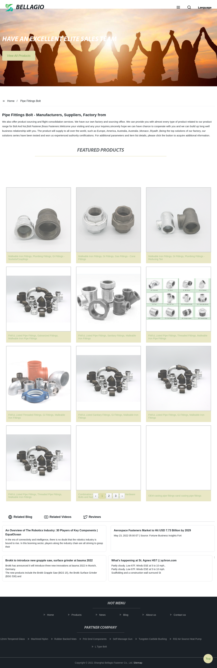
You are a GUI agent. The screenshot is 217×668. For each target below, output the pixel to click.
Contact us (182, 614)
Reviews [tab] (92, 517)
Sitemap (137, 662)
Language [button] (205, 7)
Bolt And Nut (19, 126)
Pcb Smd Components (92, 639)
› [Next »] (122, 495)
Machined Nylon (37, 639)
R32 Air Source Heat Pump (184, 639)
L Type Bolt (98, 646)
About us (153, 614)
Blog (128, 614)
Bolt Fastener (34, 126)
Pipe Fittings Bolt (30, 101)
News (105, 614)
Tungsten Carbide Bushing (150, 639)
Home (11, 101)
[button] (178, 7)
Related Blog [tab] (20, 517)
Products (79, 614)
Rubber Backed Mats (63, 639)
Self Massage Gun (120, 639)
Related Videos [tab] (57, 517)
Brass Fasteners (50, 126)
